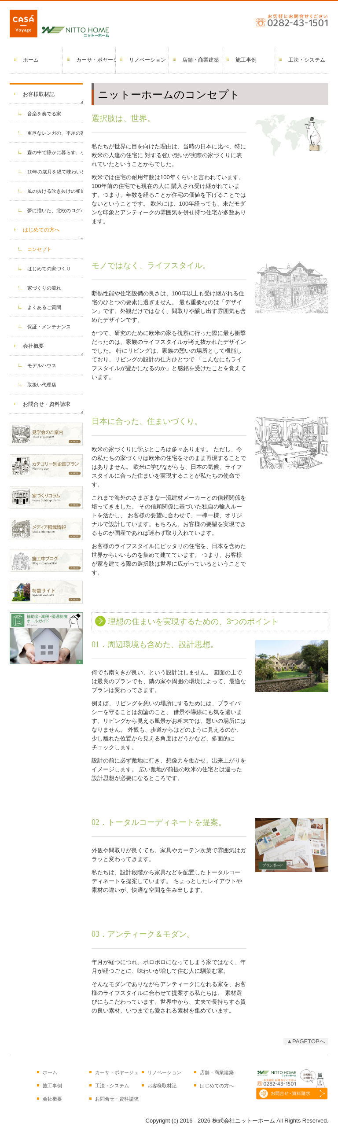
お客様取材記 (39, 94)
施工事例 (246, 60)
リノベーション (147, 60)
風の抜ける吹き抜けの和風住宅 (55, 191)
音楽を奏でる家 (44, 113)
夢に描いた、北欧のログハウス (55, 210)
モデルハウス (41, 365)
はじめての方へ (41, 230)
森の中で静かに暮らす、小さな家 (55, 152)
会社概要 (33, 346)
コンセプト (39, 249)
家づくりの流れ (44, 288)
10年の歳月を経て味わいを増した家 (55, 171)
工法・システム (306, 60)
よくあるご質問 (44, 307)
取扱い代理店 (41, 384)
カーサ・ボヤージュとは (96, 60)
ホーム (31, 60)
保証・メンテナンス (49, 326)
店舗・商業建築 (200, 60)
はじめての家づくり (49, 268)
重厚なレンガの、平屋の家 (55, 133)
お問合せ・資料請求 (46, 404)
